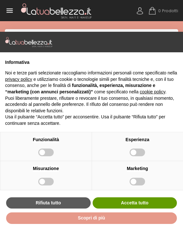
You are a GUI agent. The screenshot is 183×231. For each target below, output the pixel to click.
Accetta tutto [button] (135, 202)
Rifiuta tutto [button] (48, 202)
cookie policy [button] (152, 91)
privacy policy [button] (18, 79)
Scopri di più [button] (91, 217)
